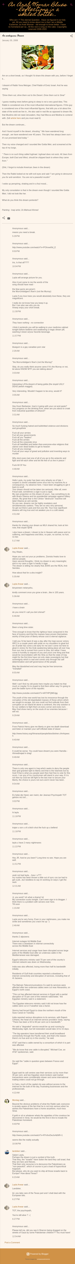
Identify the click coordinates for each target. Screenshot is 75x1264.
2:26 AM (15, 351)
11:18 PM (16, 816)
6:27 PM (16, 1199)
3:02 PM (16, 801)
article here (16, 118)
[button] (71, 36)
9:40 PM (16, 1124)
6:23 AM (15, 1177)
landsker (16, 1151)
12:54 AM (16, 1236)
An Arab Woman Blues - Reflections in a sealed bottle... (37, 10)
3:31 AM (15, 415)
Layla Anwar (17, 548)
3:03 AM (15, 373)
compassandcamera (43, 1259)
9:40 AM (15, 740)
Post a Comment (12, 1242)
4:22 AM (15, 1093)
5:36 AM (15, 596)
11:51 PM (16, 864)
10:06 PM (16, 1144)
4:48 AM (15, 469)
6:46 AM (15, 616)
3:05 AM (15, 395)
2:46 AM (15, 925)
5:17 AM (15, 541)
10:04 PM (16, 266)
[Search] (71, 5)
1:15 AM (15, 908)
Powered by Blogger (37, 1254)
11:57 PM (16, 336)
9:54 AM (15, 784)
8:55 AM (15, 673)
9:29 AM (15, 715)
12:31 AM (16, 886)
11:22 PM (16, 846)
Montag (15, 1100)
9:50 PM (16, 251)
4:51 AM (15, 514)
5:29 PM (16, 236)
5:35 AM (15, 576)
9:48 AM (15, 757)
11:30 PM (16, 311)
